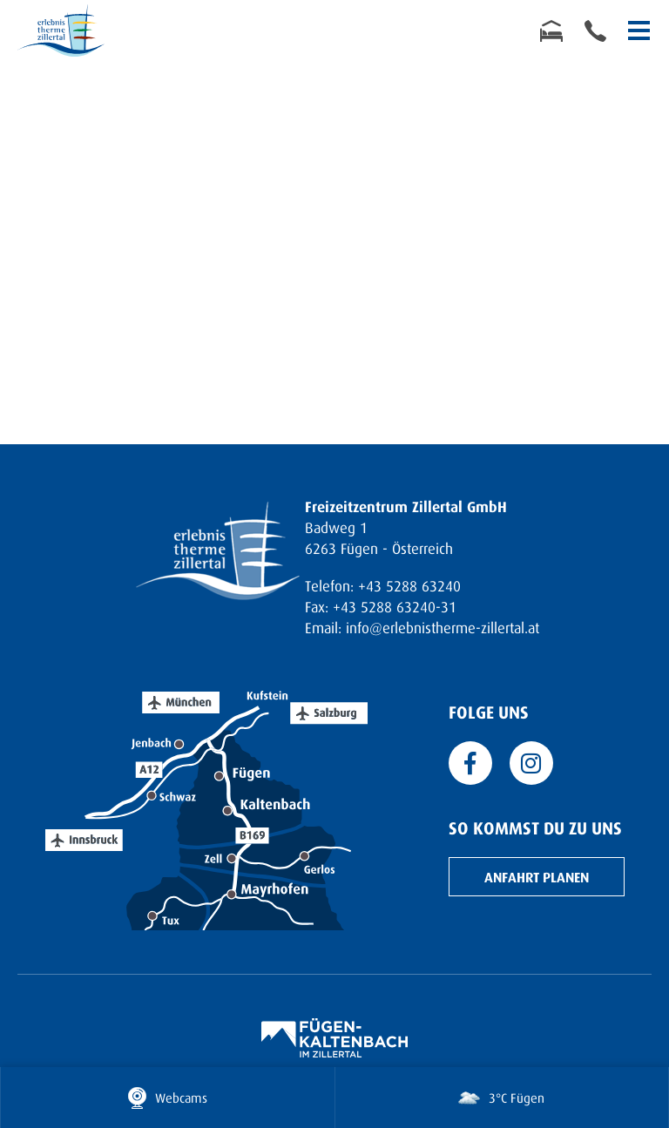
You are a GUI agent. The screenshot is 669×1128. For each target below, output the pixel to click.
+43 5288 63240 (409, 585)
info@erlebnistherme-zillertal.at (442, 627)
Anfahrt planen (536, 876)
